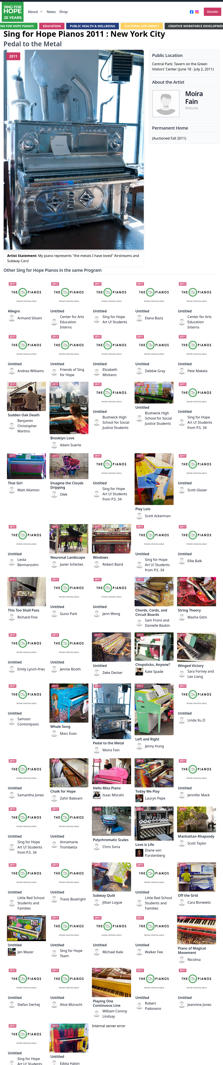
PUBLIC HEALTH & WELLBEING (92, 26)
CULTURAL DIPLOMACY (141, 26)
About (35, 11)
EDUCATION (52, 26)
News (51, 11)
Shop (63, 11)
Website (191, 108)
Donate (212, 12)
